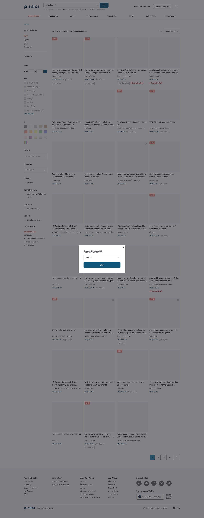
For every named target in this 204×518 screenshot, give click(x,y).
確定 (102, 265)
